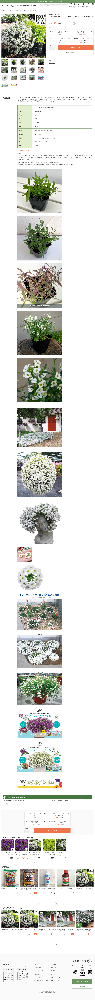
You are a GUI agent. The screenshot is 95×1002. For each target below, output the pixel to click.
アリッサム (9, 10)
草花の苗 (3, 10)
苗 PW (10, 11)
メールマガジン (55, 980)
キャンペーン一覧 (39, 970)
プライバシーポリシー (40, 977)
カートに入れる (75, 47)
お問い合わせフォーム (82, 981)
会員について (54, 967)
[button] (42, 862)
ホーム (36, 964)
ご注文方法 (53, 964)
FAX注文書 (82, 986)
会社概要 (53, 970)
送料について (52, 63)
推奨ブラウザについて (56, 977)
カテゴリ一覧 (38, 967)
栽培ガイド (37, 974)
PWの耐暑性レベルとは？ (25, 150)
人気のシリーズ (4, 11)
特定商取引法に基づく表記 (41, 980)
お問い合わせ (54, 974)
